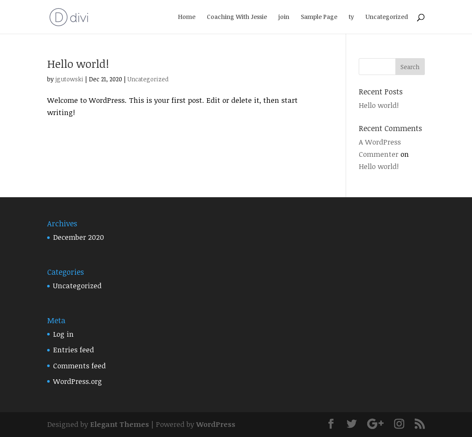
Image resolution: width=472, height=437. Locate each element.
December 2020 (78, 237)
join (283, 17)
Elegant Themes (119, 424)
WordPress (215, 424)
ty (351, 17)
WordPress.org (77, 381)
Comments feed (79, 365)
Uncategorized (386, 17)
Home (186, 17)
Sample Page (319, 17)
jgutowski (69, 79)
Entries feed (73, 349)
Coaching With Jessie (237, 17)
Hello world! (78, 63)
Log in (63, 334)
